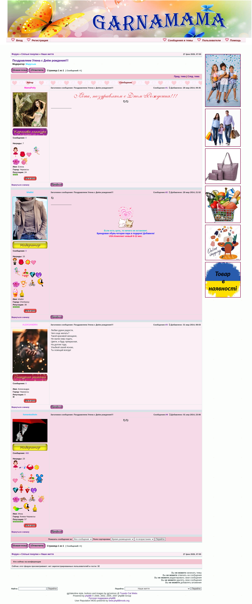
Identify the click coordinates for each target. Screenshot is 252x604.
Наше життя (47, 54)
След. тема (193, 76)
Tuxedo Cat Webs (128, 593)
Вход (16, 40)
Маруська (31, 64)
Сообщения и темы (178, 40)
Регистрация (37, 40)
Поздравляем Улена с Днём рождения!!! (40, 60)
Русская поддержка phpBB (102, 598)
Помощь (233, 40)
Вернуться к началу (20, 185)
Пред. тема (180, 76)
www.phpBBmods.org (119, 600)
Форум (15, 54)
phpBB (88, 596)
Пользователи (209, 40)
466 (27, 453)
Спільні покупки (30, 54)
